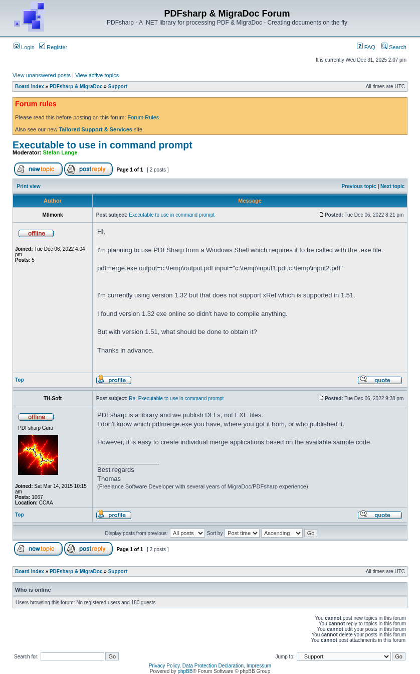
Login (24, 47)
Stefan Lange (60, 152)
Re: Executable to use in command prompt (176, 398)
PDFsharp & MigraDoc (76, 86)
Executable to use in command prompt (102, 144)
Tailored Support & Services (95, 129)
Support (117, 86)
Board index (29, 86)
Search (393, 47)
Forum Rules (143, 117)
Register (53, 47)
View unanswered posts (42, 75)
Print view (29, 186)
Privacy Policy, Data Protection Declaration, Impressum (210, 665)
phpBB (184, 671)
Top (19, 380)
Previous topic (359, 186)
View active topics (97, 75)
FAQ (366, 47)
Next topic (392, 186)
